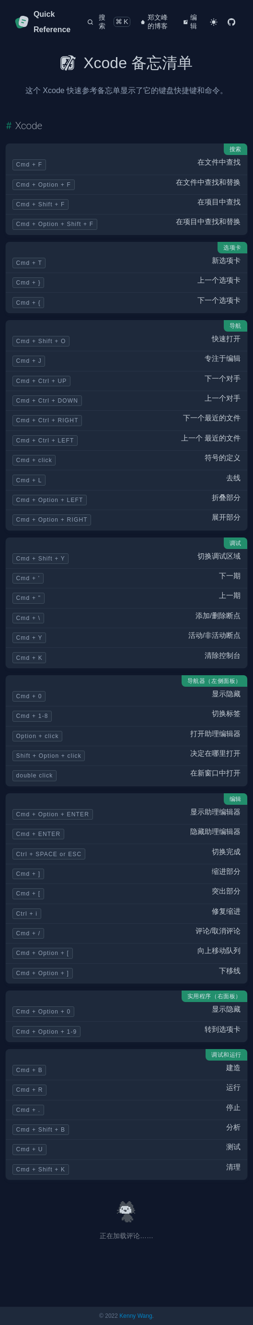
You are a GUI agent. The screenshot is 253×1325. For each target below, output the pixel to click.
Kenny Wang (135, 1316)
